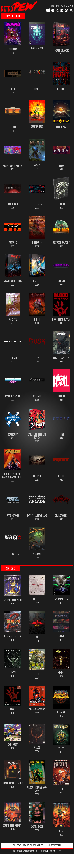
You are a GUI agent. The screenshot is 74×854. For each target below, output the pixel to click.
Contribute (57, 851)
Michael (45, 851)
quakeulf (36, 851)
